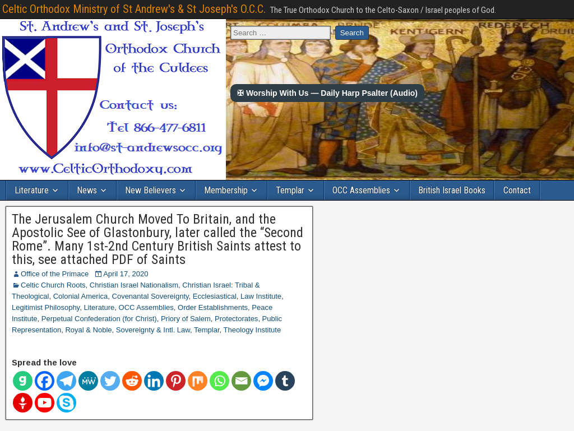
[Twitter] (110, 381)
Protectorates (236, 318)
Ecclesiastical (215, 296)
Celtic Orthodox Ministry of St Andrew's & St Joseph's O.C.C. (134, 9)
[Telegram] (66, 381)
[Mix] (197, 381)
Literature (32, 190)
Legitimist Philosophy (46, 307)
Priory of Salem (186, 318)
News (87, 190)
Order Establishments (213, 307)
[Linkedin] (154, 381)
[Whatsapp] (219, 381)
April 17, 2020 (125, 274)
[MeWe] (88, 381)
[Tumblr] (285, 381)
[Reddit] (132, 381)
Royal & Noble (88, 330)
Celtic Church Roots (53, 285)
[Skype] (66, 403)
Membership (226, 190)
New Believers (150, 190)
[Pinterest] (176, 381)
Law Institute (260, 296)
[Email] (241, 381)
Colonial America (80, 296)
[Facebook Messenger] (263, 381)
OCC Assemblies (361, 190)
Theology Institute (252, 330)
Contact (517, 190)
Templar (290, 190)
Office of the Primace (55, 274)
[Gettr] (23, 403)
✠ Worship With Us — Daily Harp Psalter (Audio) (327, 93)
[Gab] (23, 381)
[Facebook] (44, 381)
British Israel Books (451, 190)
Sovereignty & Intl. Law (153, 330)
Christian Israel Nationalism (134, 285)
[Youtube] (44, 403)
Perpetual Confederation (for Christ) (99, 318)
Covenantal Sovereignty (150, 296)
